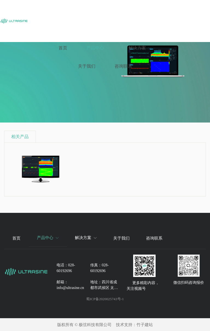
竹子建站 (144, 325)
